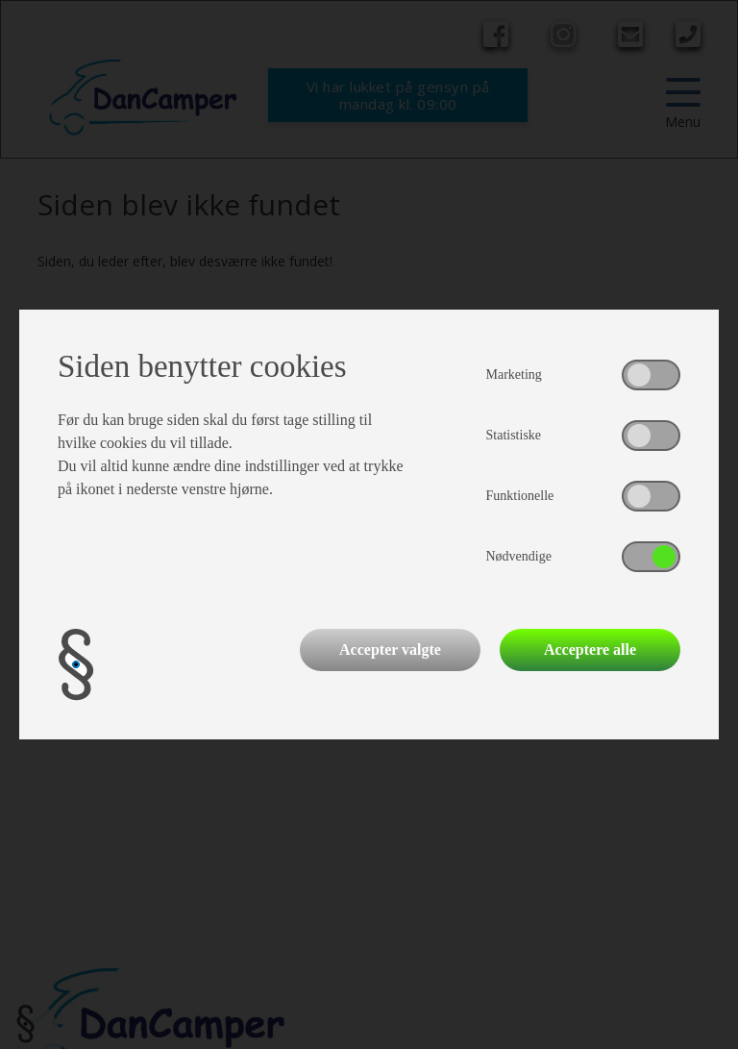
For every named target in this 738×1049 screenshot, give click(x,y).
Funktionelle (520, 495)
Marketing (514, 374)
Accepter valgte (390, 649)
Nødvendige (519, 556)
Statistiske (514, 435)
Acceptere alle (590, 649)
